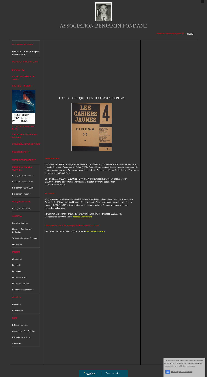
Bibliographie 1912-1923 (22, 175)
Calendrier (16, 304)
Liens (14, 318)
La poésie (16, 265)
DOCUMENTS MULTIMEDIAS (25, 62)
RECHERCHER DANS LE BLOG (23, 127)
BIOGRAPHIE (18, 70)
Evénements (17, 310)
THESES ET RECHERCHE (24, 160)
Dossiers (16, 252)
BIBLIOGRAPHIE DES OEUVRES (22, 168)
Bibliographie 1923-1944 (22, 182)
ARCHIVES (17, 216)
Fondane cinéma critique (22, 290)
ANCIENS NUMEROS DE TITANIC (23, 78)
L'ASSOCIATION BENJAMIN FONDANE (24, 136)
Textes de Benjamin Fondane (24, 238)
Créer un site (113, 373)
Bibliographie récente (21, 194)
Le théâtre (16, 271)
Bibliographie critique (21, 201)
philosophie (17, 259)
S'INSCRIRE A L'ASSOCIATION (26, 144)
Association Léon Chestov (23, 331)
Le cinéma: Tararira (20, 284)
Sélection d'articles (20, 223)
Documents (17, 244)
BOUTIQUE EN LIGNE (22, 86)
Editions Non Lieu (19, 325)
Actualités (16, 297)
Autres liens (17, 343)
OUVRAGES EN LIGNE (22, 44)
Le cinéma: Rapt (19, 277)
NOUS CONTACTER (21, 152)
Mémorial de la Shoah (21, 337)
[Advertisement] (91, 66)
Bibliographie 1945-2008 (22, 188)
